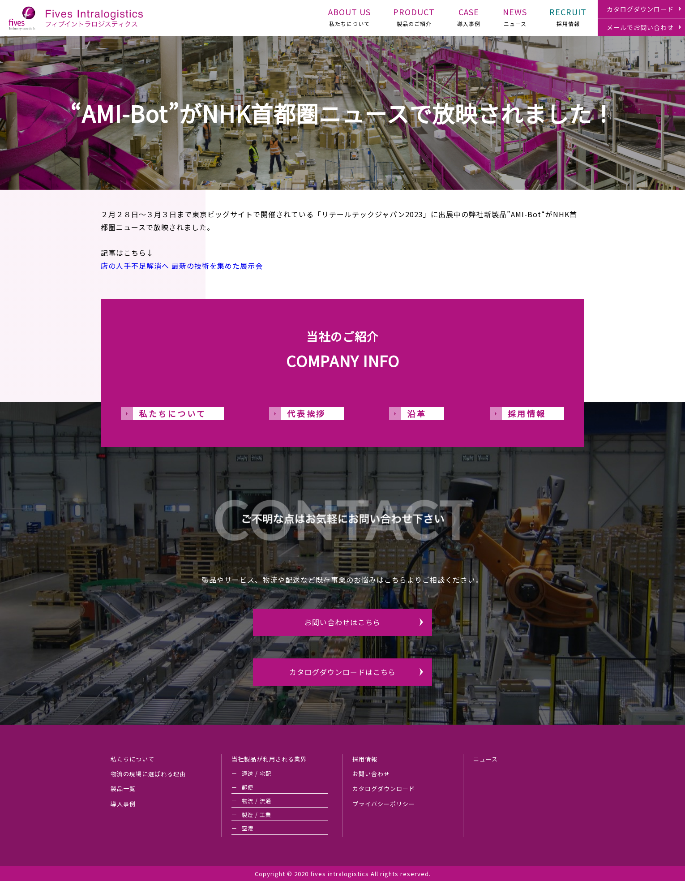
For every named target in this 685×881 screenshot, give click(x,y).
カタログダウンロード (640, 8)
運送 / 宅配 (256, 773)
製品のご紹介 (414, 15)
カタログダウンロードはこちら (342, 671)
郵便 (247, 787)
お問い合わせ (371, 773)
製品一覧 (123, 788)
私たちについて (349, 15)
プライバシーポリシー (383, 803)
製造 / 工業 (256, 814)
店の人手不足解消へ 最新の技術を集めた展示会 (182, 265)
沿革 (416, 413)
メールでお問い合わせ (640, 27)
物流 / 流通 (256, 800)
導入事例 (468, 15)
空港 (247, 828)
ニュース (515, 15)
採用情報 (568, 15)
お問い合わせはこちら (342, 622)
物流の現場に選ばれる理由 (148, 773)
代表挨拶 (306, 413)
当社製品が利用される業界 (269, 759)
